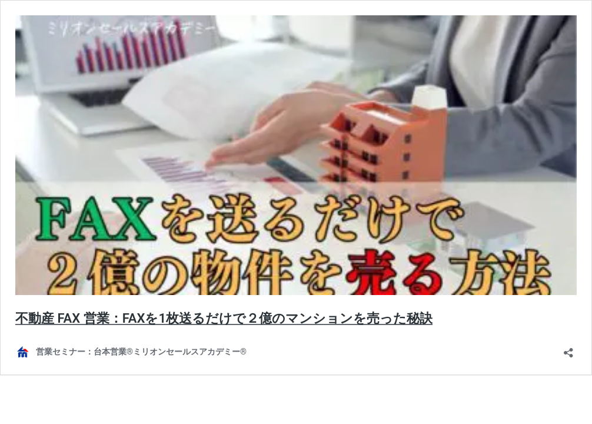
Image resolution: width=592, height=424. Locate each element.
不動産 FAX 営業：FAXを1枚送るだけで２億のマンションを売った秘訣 (224, 318)
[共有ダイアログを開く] (568, 349)
